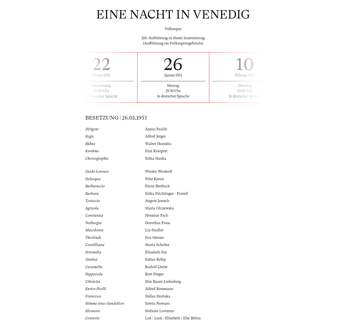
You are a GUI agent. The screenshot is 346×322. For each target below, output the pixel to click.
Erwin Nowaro (157, 303)
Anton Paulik (156, 129)
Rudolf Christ (156, 267)
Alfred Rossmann (159, 289)
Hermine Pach (156, 215)
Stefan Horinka (157, 296)
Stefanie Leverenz (159, 311)
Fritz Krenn (154, 179)
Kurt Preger (154, 274)
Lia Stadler (154, 230)
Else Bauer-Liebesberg (163, 281)
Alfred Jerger (155, 136)
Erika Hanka (155, 158)
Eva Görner (154, 237)
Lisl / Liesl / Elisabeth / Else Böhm (173, 318)
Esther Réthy (155, 259)
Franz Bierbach (157, 186)
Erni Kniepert (156, 151)
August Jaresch (157, 201)
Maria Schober (157, 245)
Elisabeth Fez (156, 252)
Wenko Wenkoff (158, 171)
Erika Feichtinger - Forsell (166, 193)
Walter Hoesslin (158, 144)
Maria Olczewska (159, 208)
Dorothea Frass (157, 223)
